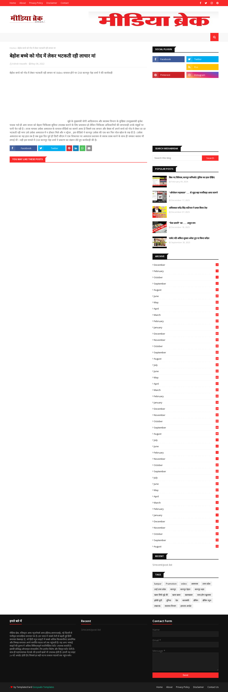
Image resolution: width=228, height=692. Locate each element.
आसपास (194, 583)
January (186, 327)
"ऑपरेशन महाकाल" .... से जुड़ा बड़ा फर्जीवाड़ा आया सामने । (193, 194)
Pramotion (171, 583)
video (184, 583)
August (186, 289)
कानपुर (173, 589)
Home (13, 2)
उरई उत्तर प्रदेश (160, 589)
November (186, 340)
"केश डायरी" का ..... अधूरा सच (182, 223)
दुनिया (168, 600)
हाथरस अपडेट (186, 605)
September (186, 283)
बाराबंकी (185, 600)
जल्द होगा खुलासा (204, 594)
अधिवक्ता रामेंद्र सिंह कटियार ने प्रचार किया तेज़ (188, 207)
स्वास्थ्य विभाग (170, 605)
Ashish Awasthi (19, 63)
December (186, 264)
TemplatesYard (24, 687)
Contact (65, 2)
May (186, 302)
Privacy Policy (36, 2)
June (186, 296)
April (186, 308)
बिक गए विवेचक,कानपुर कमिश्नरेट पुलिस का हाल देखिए (192, 177)
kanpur (157, 583)
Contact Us (213, 687)
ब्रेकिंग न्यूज (207, 600)
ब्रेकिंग (196, 600)
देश (177, 600)
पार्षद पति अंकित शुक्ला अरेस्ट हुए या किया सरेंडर (189, 238)
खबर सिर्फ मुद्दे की (161, 594)
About (22, 2)
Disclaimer (51, 2)
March (186, 314)
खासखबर (189, 594)
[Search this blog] (177, 158)
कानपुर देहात (185, 589)
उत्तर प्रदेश (206, 583)
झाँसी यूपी (158, 600)
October (186, 277)
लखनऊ (157, 605)
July (186, 365)
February (186, 271)
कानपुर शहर (199, 589)
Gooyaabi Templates (43, 687)
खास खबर (176, 594)
